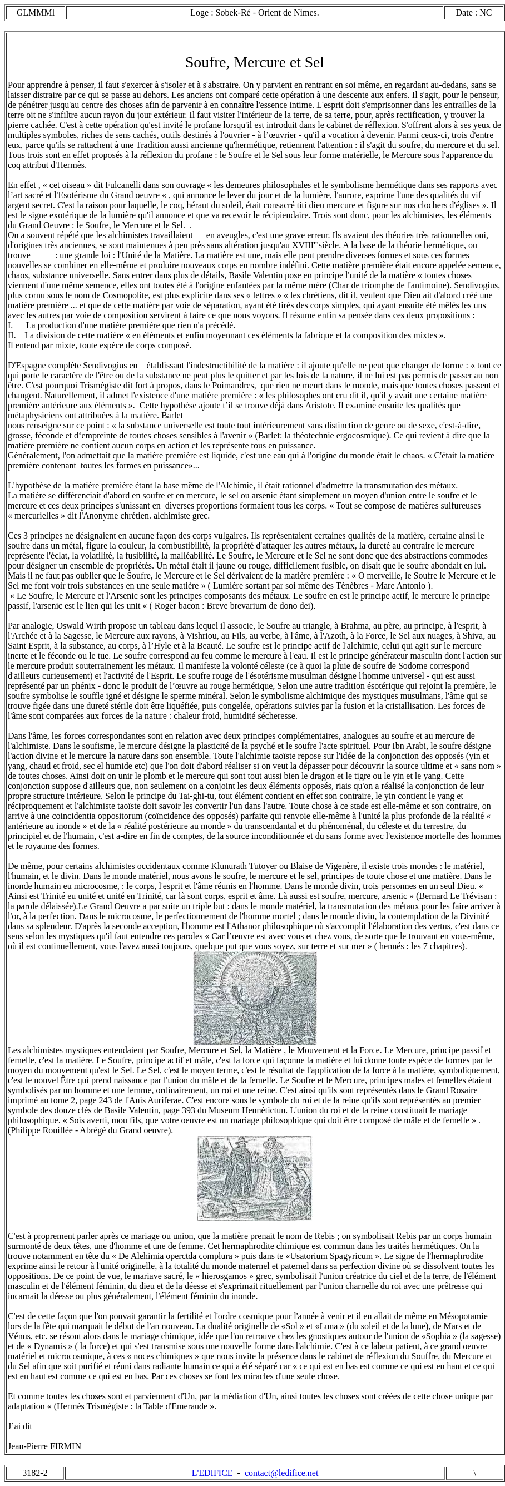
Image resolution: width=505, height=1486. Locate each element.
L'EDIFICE (212, 1473)
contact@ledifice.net (281, 1473)
